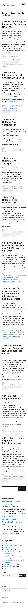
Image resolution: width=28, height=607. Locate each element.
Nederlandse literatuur (10, 564)
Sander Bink (10, 56)
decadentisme (6, 236)
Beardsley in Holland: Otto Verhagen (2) (9, 122)
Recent (4, 583)
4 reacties (14, 338)
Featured (6, 553)
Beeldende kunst (12, 58)
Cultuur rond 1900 (6, 602)
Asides (5, 547)
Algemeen (4, 58)
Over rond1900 (6, 590)
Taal (5, 568)
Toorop (13, 281)
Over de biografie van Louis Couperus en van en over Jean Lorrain (12, 349)
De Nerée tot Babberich (14, 233)
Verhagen (21, 149)
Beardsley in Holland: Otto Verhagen (9, 161)
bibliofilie (5, 233)
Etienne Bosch (6, 279)
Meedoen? (5, 597)
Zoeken (4, 572)
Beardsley (14, 149)
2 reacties (4, 151)
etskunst (21, 188)
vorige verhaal (6, 131)
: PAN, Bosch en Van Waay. (13, 246)
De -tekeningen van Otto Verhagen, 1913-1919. (13, 75)
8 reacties (13, 389)
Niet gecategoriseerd (10, 566)
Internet (6, 558)
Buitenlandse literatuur (10, 551)
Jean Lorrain (19, 386)
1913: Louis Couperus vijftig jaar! (13, 397)
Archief (4, 586)
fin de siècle (5, 481)
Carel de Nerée (6, 62)
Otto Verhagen (13, 64)
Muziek (6, 562)
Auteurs (4, 594)
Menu (23, 4)
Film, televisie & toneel (10, 556)
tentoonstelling (6, 281)
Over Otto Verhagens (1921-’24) (14, 24)
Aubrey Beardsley (16, 59)
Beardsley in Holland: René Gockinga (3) (9, 200)
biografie (5, 336)
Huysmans (11, 386)
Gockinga (13, 236)
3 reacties (20, 236)
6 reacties (16, 190)
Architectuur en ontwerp (14, 275)
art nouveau (15, 231)
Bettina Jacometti (13, 334)
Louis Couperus (15, 62)
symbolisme (14, 279)
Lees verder (6, 52)
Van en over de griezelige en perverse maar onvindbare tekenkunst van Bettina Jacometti (13, 293)
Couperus (14, 188)
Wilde (10, 190)
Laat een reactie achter (17, 112)
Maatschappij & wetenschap (12, 560)
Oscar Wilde (6, 64)
